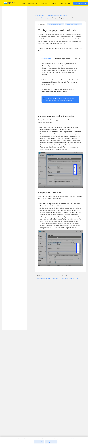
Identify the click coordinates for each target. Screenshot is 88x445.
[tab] (46, 58)
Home (23, 3)
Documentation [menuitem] (33, 3)
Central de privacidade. (70, 439)
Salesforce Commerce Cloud (57, 15)
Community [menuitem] (64, 3)
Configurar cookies (51, 442)
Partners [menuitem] (54, 3)
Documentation (40, 15)
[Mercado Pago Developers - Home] (13, 3)
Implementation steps (42, 18)
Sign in (70, 3)
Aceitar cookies (39, 442)
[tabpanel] (60, 84)
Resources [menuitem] (45, 3)
